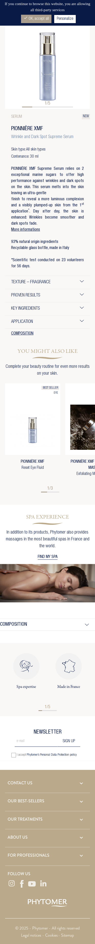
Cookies (51, 935)
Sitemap (67, 935)
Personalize (65, 19)
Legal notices (31, 935)
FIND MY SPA (48, 557)
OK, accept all (36, 18)
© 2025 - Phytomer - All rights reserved (47, 928)
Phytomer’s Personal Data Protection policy (52, 755)
